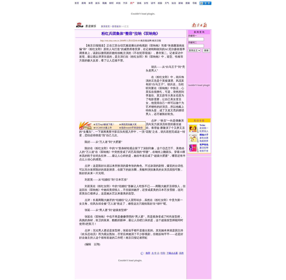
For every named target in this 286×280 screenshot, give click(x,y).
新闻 (84, 3)
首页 (77, 3)
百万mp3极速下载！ (105, 124)
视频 (104, 3)
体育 (90, 3)
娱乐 (97, 3)
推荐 (148, 253)
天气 (167, 3)
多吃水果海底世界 (204, 138)
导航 (194, 3)
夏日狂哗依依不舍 (204, 147)
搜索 (187, 3)
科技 (118, 3)
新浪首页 (105, 26)
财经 (111, 3)
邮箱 (181, 3)
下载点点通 (172, 253)
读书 (153, 3)
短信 (174, 3)
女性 (146, 3)
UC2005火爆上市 (104, 127)
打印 (163, 253)
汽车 (125, 3)
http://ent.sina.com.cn (110, 40)
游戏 (139, 3)
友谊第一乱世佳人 (204, 128)
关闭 (181, 253)
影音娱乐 (116, 26)
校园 (160, 3)
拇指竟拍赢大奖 (129, 124)
